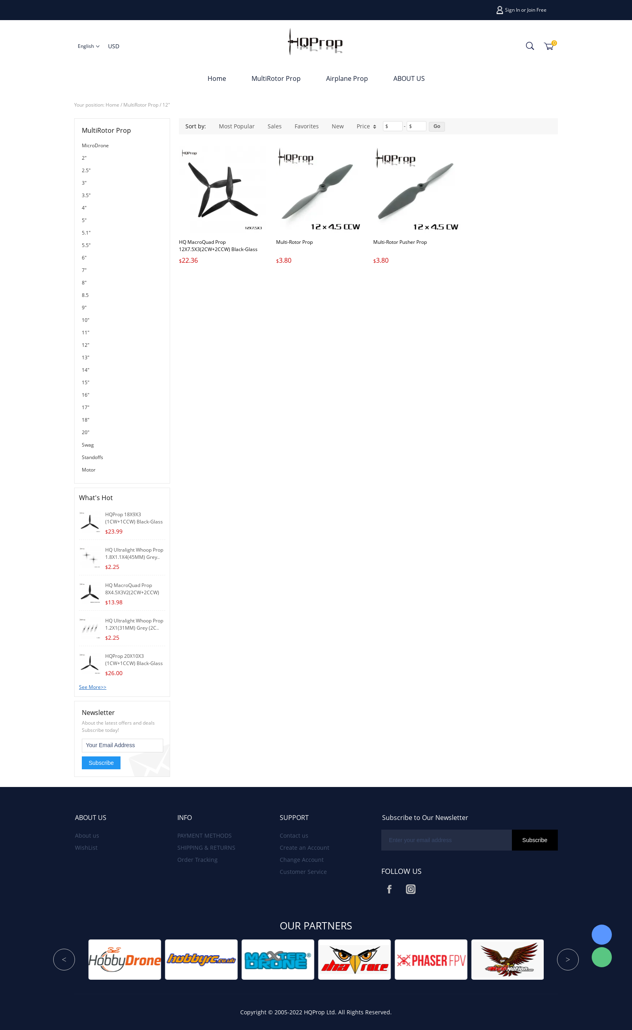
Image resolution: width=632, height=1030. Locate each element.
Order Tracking (197, 859)
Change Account (302, 859)
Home (217, 78)
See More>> (92, 687)
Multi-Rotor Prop (294, 242)
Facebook (389, 889)
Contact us (294, 835)
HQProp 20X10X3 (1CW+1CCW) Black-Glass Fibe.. (134, 663)
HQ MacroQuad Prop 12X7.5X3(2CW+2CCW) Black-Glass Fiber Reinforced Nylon (218, 249)
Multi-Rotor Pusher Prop (400, 242)
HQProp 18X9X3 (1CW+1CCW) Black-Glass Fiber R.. (134, 521)
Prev (64, 959)
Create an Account (304, 847)
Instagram (411, 889)
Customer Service (303, 872)
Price (366, 126)
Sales (275, 126)
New (338, 126)
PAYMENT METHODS (204, 835)
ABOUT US (409, 78)
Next (568, 959)
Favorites (307, 126)
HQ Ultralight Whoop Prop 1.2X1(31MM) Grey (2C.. (134, 624)
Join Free (537, 9)
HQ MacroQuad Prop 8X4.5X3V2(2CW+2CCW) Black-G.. (132, 592)
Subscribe (101, 763)
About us (87, 835)
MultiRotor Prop (276, 78)
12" (166, 104)
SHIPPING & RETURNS (206, 847)
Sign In (512, 9)
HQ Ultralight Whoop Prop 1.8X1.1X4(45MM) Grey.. (134, 553)
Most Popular (237, 126)
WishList (86, 847)
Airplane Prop (347, 78)
